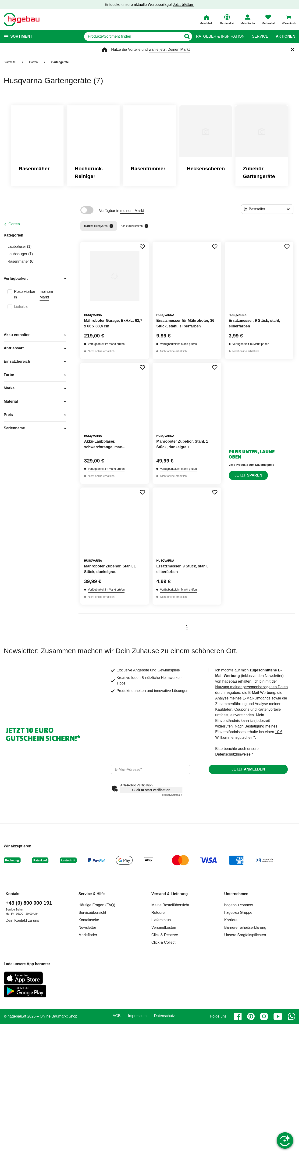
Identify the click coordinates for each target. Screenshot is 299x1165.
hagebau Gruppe (238, 912)
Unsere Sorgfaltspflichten (245, 935)
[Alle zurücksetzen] (146, 226)
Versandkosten (163, 927)
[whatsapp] (291, 1016)
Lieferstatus (161, 920)
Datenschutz (164, 1016)
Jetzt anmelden (248, 769)
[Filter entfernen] (111, 226)
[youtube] (277, 1016)
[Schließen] (292, 49)
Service (260, 36)
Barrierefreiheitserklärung (245, 927)
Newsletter (87, 927)
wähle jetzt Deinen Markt (169, 49)
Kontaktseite (88, 920)
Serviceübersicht (92, 912)
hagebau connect (238, 905)
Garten (14, 224)
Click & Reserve (164, 935)
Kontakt (13, 894)
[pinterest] (251, 1016)
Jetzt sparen (248, 475)
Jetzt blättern (183, 5)
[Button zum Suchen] (187, 36)
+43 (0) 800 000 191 (29, 903)
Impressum (137, 1016)
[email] (150, 769)
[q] (133, 36)
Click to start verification (151, 790)
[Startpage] (21, 19)
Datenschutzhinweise (232, 754)
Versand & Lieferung (169, 894)
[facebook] (238, 1016)
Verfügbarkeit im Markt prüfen (106, 344)
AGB (117, 1016)
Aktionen (285, 36)
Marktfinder (87, 935)
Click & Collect (163, 942)
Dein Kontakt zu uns (22, 920)
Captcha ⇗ (172, 795)
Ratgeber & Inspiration (220, 36)
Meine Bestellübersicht (170, 905)
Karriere (231, 920)
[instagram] (264, 1016)
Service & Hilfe (91, 894)
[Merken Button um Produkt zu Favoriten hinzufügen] (142, 246)
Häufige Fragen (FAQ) (96, 905)
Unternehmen (236, 894)
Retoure (158, 912)
